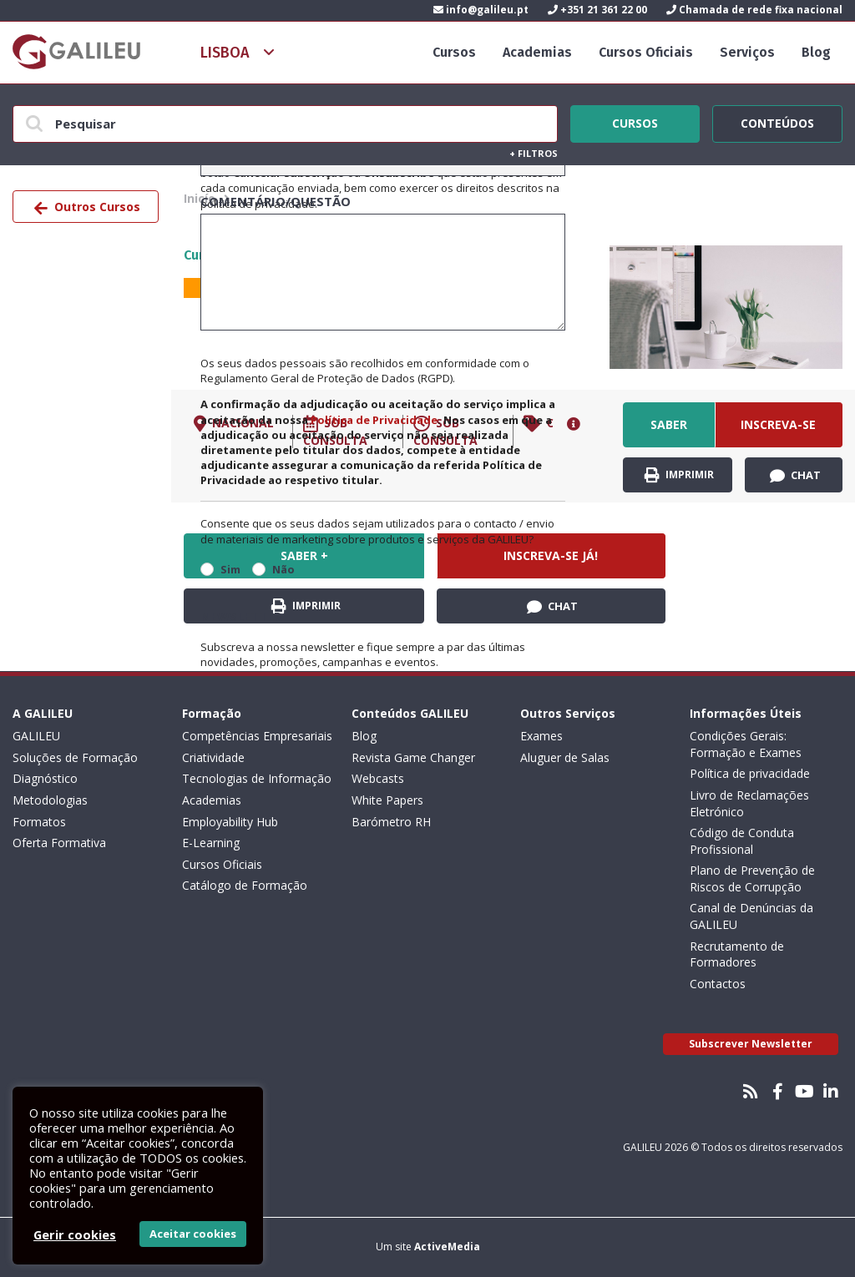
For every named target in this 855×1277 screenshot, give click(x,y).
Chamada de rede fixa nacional (754, 10)
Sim (230, 569)
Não (283, 569)
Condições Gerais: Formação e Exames (746, 744)
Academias (537, 52)
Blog (816, 52)
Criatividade (213, 757)
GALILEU (36, 736)
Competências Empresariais (257, 736)
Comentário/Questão (275, 201)
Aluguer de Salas (565, 757)
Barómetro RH (391, 822)
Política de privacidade (750, 773)
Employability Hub (230, 822)
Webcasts (378, 778)
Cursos (454, 52)
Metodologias (50, 800)
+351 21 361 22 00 (597, 10)
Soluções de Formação (75, 757)
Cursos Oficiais (646, 52)
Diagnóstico (45, 778)
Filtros (533, 153)
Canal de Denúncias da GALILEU (751, 916)
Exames (541, 736)
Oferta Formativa (59, 842)
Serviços (747, 52)
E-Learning (211, 842)
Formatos (39, 822)
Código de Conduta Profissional (742, 841)
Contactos (718, 984)
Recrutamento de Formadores (737, 954)
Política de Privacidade (374, 419)
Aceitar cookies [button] (192, 1233)
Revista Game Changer (413, 757)
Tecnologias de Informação (256, 778)
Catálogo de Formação (244, 885)
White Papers (387, 800)
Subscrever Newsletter (750, 1044)
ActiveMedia (447, 1246)
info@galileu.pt (481, 10)
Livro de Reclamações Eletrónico (749, 803)
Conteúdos (777, 121)
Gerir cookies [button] (74, 1234)
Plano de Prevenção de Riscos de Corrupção (752, 878)
